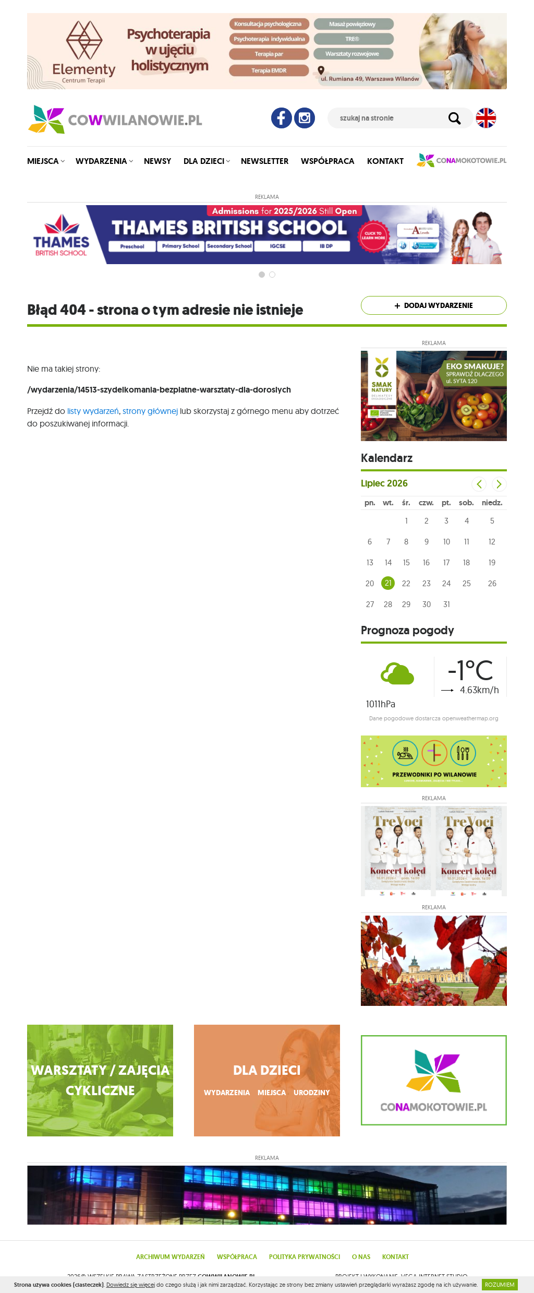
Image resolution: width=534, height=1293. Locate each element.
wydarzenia (227, 1093)
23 (426, 583)
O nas (361, 1257)
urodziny (312, 1093)
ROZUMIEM (500, 1284)
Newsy (157, 161)
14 (388, 562)
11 (466, 542)
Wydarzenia (101, 161)
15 (406, 562)
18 (466, 562)
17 (446, 562)
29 (406, 604)
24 (446, 583)
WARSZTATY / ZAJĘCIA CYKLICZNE (100, 1080)
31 (446, 604)
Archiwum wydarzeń (170, 1257)
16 (426, 562)
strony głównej (150, 411)
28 (388, 604)
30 (426, 604)
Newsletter (264, 161)
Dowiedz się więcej (130, 1284)
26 (492, 583)
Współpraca (328, 161)
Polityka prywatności (304, 1257)
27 (370, 604)
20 (370, 583)
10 (446, 542)
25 (467, 583)
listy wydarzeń (93, 411)
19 (492, 562)
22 (406, 583)
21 (388, 583)
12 (492, 542)
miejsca (272, 1093)
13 (370, 562)
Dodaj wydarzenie (434, 306)
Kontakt (385, 161)
